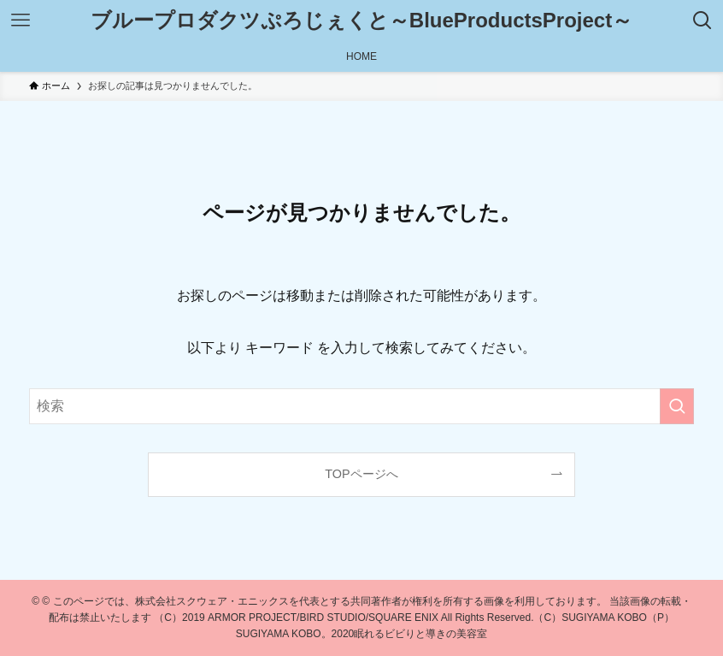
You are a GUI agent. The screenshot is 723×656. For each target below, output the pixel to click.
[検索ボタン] (702, 20)
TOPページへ (361, 474)
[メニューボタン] (20, 20)
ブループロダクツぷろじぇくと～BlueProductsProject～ (361, 20)
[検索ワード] (361, 406)
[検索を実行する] (677, 406)
